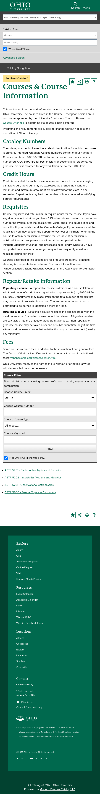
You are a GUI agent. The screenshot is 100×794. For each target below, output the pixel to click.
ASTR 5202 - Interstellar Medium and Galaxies (33, 477)
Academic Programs (27, 561)
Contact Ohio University (29, 707)
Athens (20, 638)
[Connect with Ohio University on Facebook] (17, 760)
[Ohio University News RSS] (46, 760)
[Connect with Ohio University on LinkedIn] (27, 760)
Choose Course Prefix (17, 392)
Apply (19, 550)
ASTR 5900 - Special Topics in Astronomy (30, 492)
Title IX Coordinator (65, 736)
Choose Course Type (16, 419)
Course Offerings (13, 123)
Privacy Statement (26, 736)
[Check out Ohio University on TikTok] (41, 760)
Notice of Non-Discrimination (67, 732)
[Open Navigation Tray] (86, 6)
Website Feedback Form (29, 623)
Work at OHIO (23, 617)
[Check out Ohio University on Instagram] (22, 760)
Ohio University (30, 752)
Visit (18, 573)
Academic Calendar (27, 599)
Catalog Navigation (18, 68)
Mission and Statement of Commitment (35, 732)
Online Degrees (25, 567)
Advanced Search (14, 58)
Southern (21, 661)
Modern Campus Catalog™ (55, 789)
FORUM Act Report (66, 727)
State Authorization (45, 736)
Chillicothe (22, 643)
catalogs (37, 785)
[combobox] (50, 17)
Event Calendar (24, 594)
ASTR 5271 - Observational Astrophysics (29, 485)
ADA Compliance (23, 727)
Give (18, 555)
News (19, 605)
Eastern (20, 649)
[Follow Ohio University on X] (36, 760)
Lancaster (21, 655)
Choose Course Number (19, 406)
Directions (26, 702)
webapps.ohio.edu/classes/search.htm (33, 358)
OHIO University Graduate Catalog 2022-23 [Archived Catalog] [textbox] (32, 17)
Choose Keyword (14, 433)
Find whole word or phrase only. (27, 457)
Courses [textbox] (8, 35)
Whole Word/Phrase (19, 49)
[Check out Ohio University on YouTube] (32, 760)
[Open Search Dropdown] (75, 6)
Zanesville (21, 667)
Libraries (21, 611)
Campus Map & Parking (29, 579)
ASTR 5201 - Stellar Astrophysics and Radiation (33, 470)
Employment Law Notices (44, 727)
